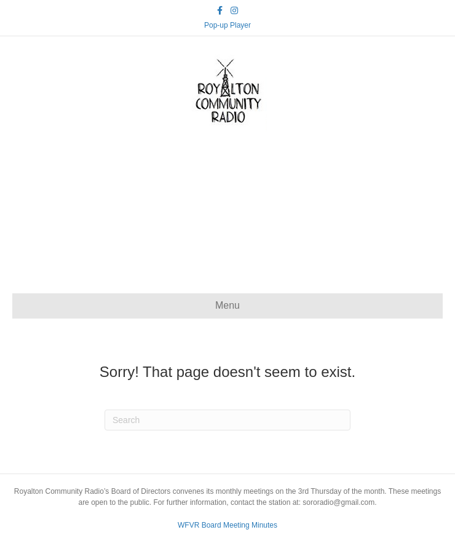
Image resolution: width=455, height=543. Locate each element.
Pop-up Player (227, 25)
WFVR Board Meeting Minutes (227, 525)
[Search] (227, 420)
